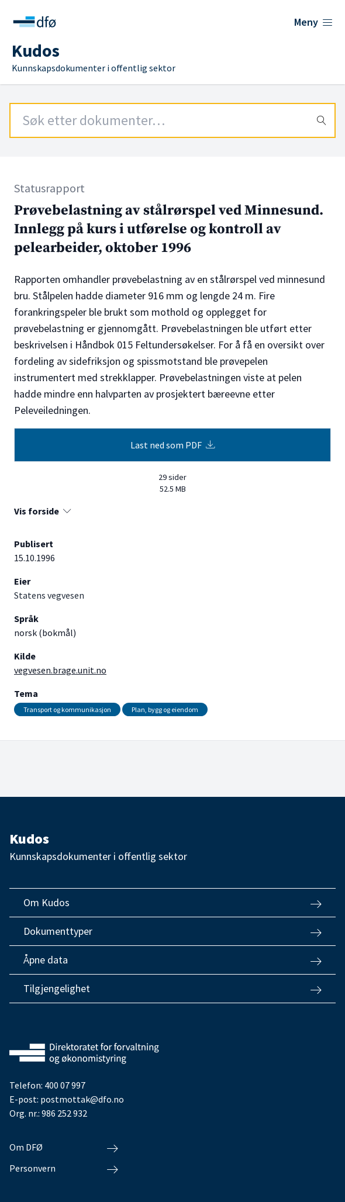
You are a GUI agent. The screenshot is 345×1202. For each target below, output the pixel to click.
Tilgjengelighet (172, 989)
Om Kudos (172, 903)
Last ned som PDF (172, 445)
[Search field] (172, 120)
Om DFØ (63, 1147)
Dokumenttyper (172, 931)
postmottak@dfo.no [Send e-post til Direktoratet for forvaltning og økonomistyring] (82, 1099)
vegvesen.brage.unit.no (60, 670)
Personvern (63, 1168)
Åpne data (172, 960)
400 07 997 (64, 1085)
